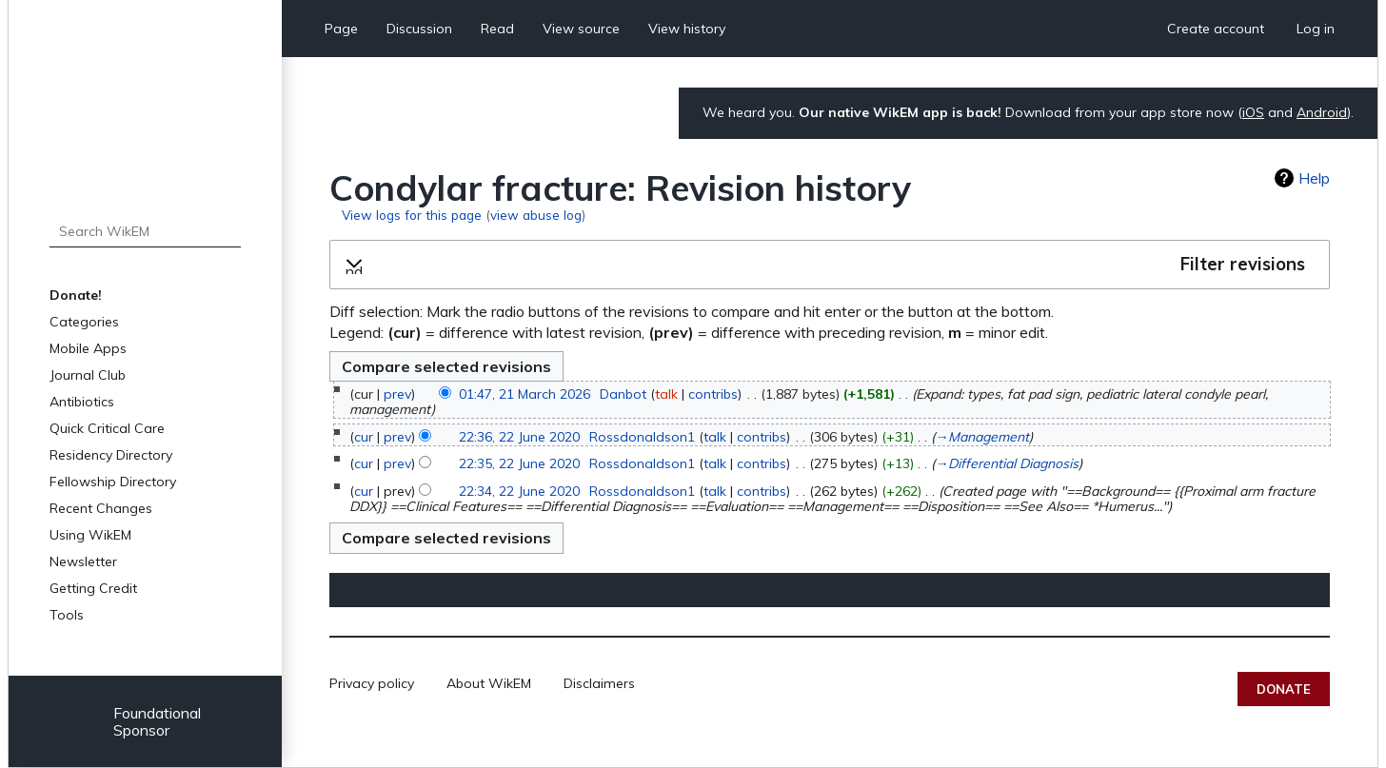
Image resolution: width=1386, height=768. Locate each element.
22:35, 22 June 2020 (519, 463)
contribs (713, 394)
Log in (1316, 28)
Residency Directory (111, 454)
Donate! (76, 295)
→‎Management (982, 436)
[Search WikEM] (145, 231)
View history (686, 28)
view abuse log (536, 215)
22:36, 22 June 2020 (519, 436)
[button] (830, 265)
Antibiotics (82, 401)
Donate (1284, 689)
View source (581, 28)
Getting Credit (93, 588)
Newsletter (83, 561)
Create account (1215, 28)
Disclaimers (599, 683)
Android (1322, 112)
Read (497, 28)
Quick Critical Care (107, 428)
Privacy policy (371, 683)
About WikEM (488, 683)
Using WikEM (90, 534)
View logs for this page (412, 215)
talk (666, 394)
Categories (84, 321)
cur (363, 436)
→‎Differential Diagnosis (1007, 463)
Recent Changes (101, 508)
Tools (67, 614)
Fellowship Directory (113, 481)
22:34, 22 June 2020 (519, 491)
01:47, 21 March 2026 (524, 394)
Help (1314, 177)
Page (341, 28)
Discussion (419, 28)
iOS (1253, 112)
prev (397, 394)
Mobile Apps (88, 348)
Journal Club (88, 375)
